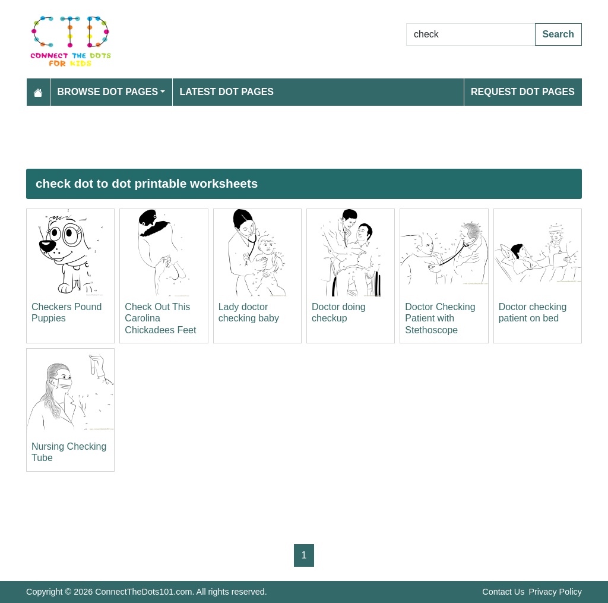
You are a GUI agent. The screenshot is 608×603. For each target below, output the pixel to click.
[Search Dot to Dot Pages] (471, 34)
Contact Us (503, 591)
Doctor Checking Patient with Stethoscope (440, 318)
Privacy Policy (555, 591)
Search (558, 34)
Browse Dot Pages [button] (108, 92)
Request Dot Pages (523, 92)
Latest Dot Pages (227, 92)
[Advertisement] (304, 137)
